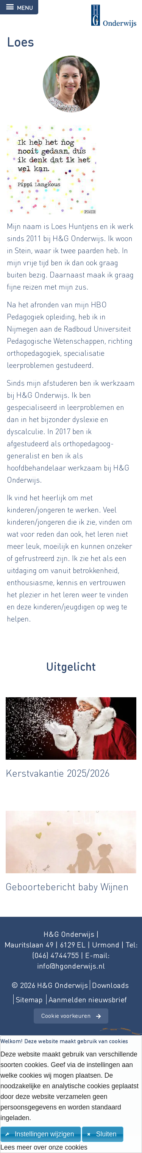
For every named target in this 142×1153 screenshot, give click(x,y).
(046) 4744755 (55, 955)
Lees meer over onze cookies (43, 1147)
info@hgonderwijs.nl (71, 966)
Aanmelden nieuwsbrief (87, 999)
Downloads (110, 985)
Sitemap (29, 999)
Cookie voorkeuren (66, 1015)
